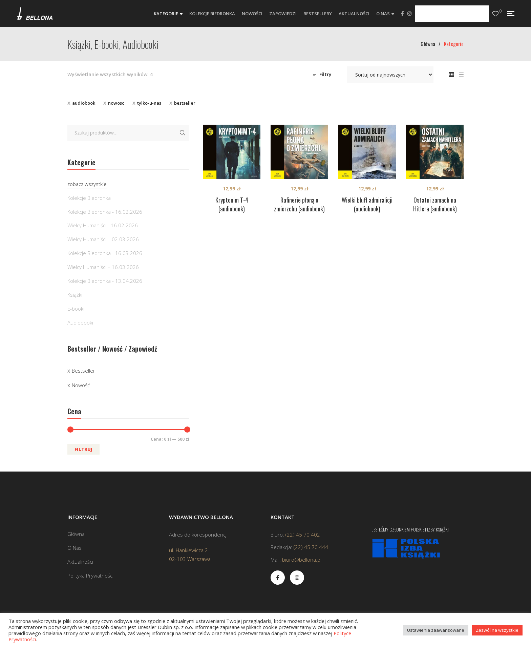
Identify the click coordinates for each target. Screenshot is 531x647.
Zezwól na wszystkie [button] (497, 630)
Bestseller (83, 370)
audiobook (83, 103)
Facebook (402, 13)
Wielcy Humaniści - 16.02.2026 (102, 225)
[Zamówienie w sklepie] (390, 74)
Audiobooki (80, 322)
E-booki (75, 308)
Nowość (81, 385)
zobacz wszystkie (87, 184)
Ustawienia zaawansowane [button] (435, 630)
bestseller (184, 103)
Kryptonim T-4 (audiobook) (231, 204)
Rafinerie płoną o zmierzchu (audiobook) (299, 204)
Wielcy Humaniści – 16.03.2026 (103, 267)
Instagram (409, 13)
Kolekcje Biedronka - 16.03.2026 (104, 253)
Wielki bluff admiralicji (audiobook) (367, 204)
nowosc (116, 103)
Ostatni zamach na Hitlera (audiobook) (435, 204)
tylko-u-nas (149, 103)
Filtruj (83, 449)
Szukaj (182, 133)
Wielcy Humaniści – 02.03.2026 (103, 239)
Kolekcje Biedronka (89, 197)
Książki (74, 294)
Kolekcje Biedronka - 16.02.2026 (104, 211)
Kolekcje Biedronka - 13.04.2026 (104, 280)
